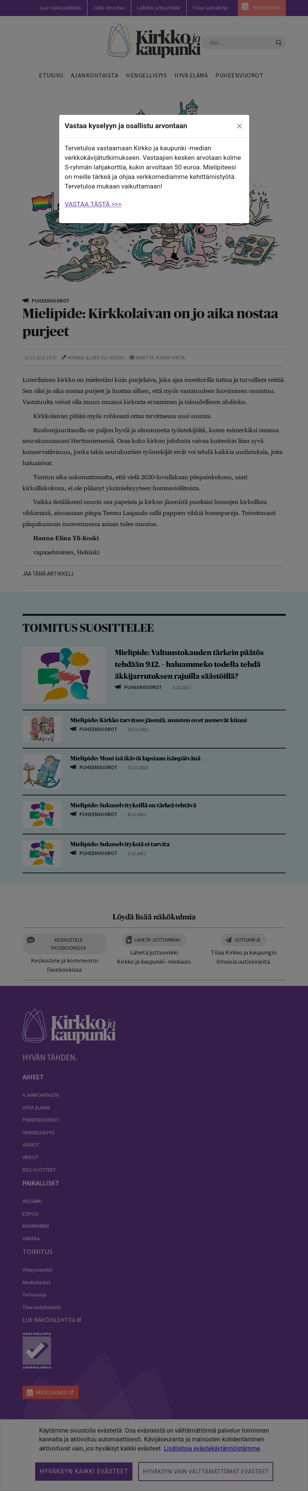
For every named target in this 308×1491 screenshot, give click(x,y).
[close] (239, 126)
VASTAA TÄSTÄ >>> (93, 204)
